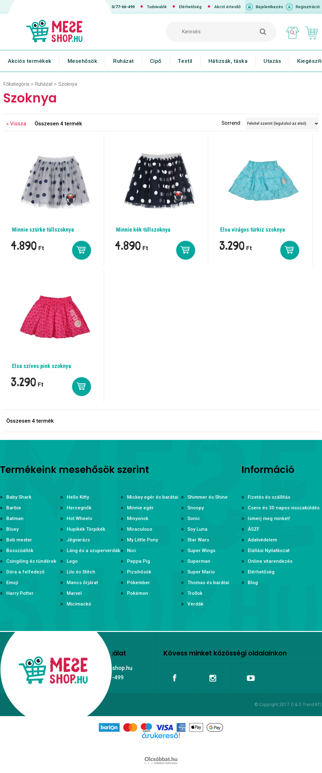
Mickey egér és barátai (152, 497)
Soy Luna (197, 529)
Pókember (138, 582)
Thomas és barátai (208, 582)
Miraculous (139, 529)
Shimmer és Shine (207, 497)
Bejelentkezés (269, 6)
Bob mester (19, 540)
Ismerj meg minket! (269, 518)
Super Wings (201, 550)
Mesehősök (82, 61)
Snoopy (195, 508)
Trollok (195, 593)
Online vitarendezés (270, 561)
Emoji (12, 582)
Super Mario (201, 572)
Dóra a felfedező (25, 572)
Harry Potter (20, 593)
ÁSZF (253, 529)
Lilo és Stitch (81, 572)
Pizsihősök (139, 572)
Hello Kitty (78, 497)
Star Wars (198, 540)
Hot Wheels (79, 518)
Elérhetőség (190, 6)
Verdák (195, 604)
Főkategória (16, 84)
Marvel (74, 593)
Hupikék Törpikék (86, 529)
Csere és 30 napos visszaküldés (283, 508)
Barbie (13, 508)
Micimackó (79, 604)
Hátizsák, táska (228, 61)
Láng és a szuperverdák (93, 550)
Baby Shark (18, 497)
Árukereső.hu (161, 745)
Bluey (12, 529)
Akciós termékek (30, 61)
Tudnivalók (157, 6)
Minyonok (137, 518)
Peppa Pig (138, 561)
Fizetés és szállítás (269, 497)
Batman (15, 518)
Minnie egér (140, 508)
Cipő (156, 61)
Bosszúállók (19, 550)
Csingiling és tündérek (31, 561)
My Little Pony (142, 540)
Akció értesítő (227, 6)
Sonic (193, 518)
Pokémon (137, 593)
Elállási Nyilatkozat (269, 550)
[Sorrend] (282, 123)
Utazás (272, 61)
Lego (72, 561)
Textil (185, 61)
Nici (131, 550)
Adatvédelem (262, 540)
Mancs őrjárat (82, 582)
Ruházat (123, 61)
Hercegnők (79, 508)
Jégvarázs (78, 540)
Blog (253, 582)
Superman (198, 561)
